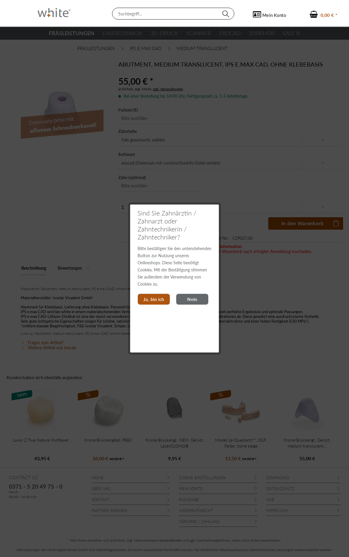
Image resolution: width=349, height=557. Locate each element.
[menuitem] (173, 14)
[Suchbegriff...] (173, 14)
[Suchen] (226, 14)
